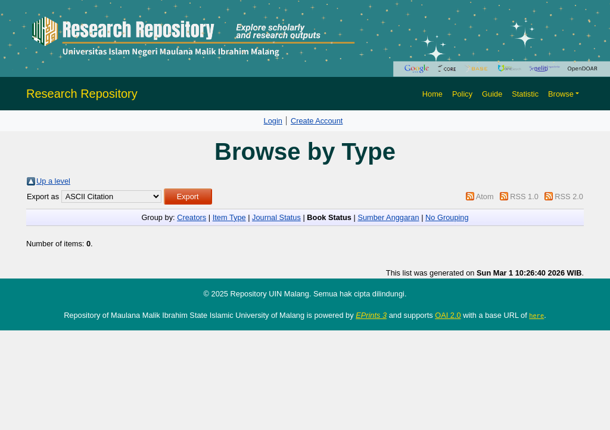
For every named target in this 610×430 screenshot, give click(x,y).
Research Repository (82, 93)
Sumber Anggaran (388, 217)
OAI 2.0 (447, 315)
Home (432, 93)
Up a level (53, 181)
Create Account (317, 120)
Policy (462, 93)
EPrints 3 (371, 315)
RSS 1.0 (524, 196)
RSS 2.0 (569, 196)
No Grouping (447, 217)
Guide (492, 93)
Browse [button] (561, 93)
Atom (485, 196)
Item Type (229, 217)
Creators (191, 217)
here (536, 315)
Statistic (525, 93)
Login (273, 120)
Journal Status (276, 217)
